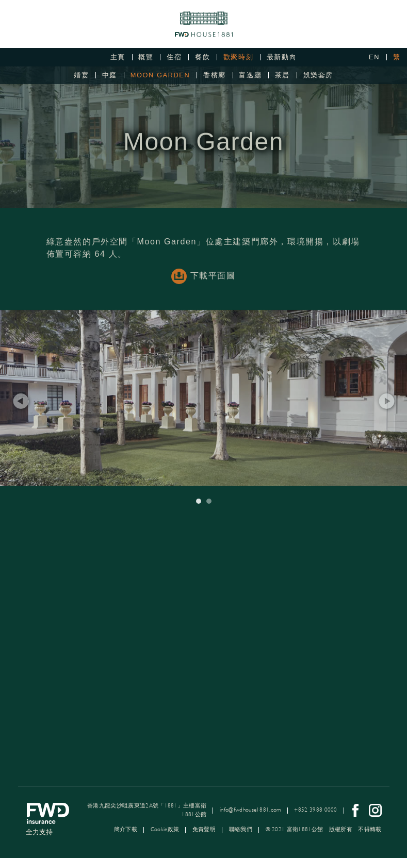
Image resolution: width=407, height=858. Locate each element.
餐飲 (202, 57)
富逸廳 (250, 75)
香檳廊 (214, 75)
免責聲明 (204, 829)
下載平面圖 (203, 283)
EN (374, 57)
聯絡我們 (240, 829)
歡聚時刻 (238, 57)
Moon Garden (160, 75)
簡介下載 (125, 829)
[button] (20, 409)
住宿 (174, 57)
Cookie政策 (165, 829)
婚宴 (81, 75)
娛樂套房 (318, 75)
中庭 (109, 75)
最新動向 (282, 57)
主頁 (117, 57)
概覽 (145, 57)
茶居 (282, 75)
